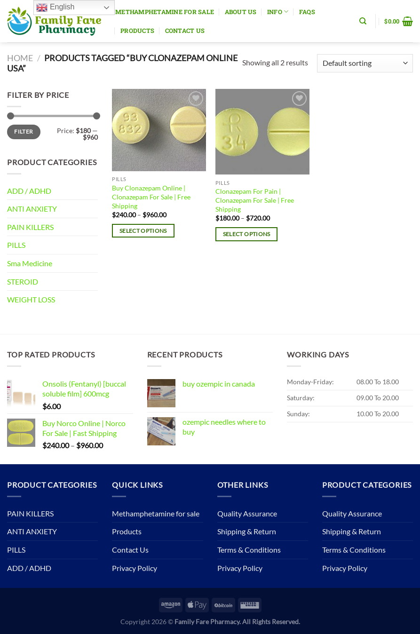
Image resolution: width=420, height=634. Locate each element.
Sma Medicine (29, 263)
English (55, 7)
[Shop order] (365, 63)
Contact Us (185, 30)
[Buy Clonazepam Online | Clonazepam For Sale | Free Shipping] (159, 130)
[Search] (362, 21)
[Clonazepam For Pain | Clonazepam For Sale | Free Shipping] (262, 131)
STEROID (22, 281)
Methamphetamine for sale (164, 12)
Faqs (307, 12)
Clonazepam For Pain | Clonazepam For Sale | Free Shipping (254, 200)
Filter (23, 131)
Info (277, 11)
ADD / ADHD (29, 190)
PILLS (16, 244)
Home (20, 58)
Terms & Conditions (249, 549)
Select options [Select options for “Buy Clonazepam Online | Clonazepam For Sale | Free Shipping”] (143, 231)
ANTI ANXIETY (32, 208)
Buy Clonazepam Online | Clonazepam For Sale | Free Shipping (151, 196)
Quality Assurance (247, 513)
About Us (241, 12)
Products (137, 30)
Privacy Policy (134, 567)
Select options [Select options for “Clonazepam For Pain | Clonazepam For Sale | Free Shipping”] (246, 234)
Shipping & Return (246, 531)
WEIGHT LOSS (31, 299)
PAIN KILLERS (30, 226)
